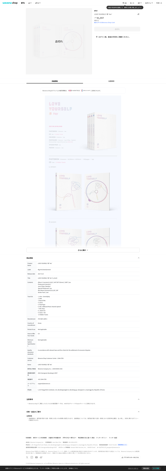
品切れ (117, 29)
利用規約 (28, 438)
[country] (124, 3)
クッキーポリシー (101, 438)
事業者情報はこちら (122, 444)
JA (29, 3)
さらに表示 (83, 250)
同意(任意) (146, 468)
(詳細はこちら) (73, 468)
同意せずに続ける (133, 468)
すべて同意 (156, 468)
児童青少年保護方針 (54, 438)
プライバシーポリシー (69, 438)
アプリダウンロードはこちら (130, 457)
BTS (95, 11)
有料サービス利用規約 (40, 438)
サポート (159, 3)
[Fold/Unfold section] (83, 258)
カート (132, 3)
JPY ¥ (37, 3)
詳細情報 (55, 81)
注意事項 (111, 81)
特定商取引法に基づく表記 (86, 438)
